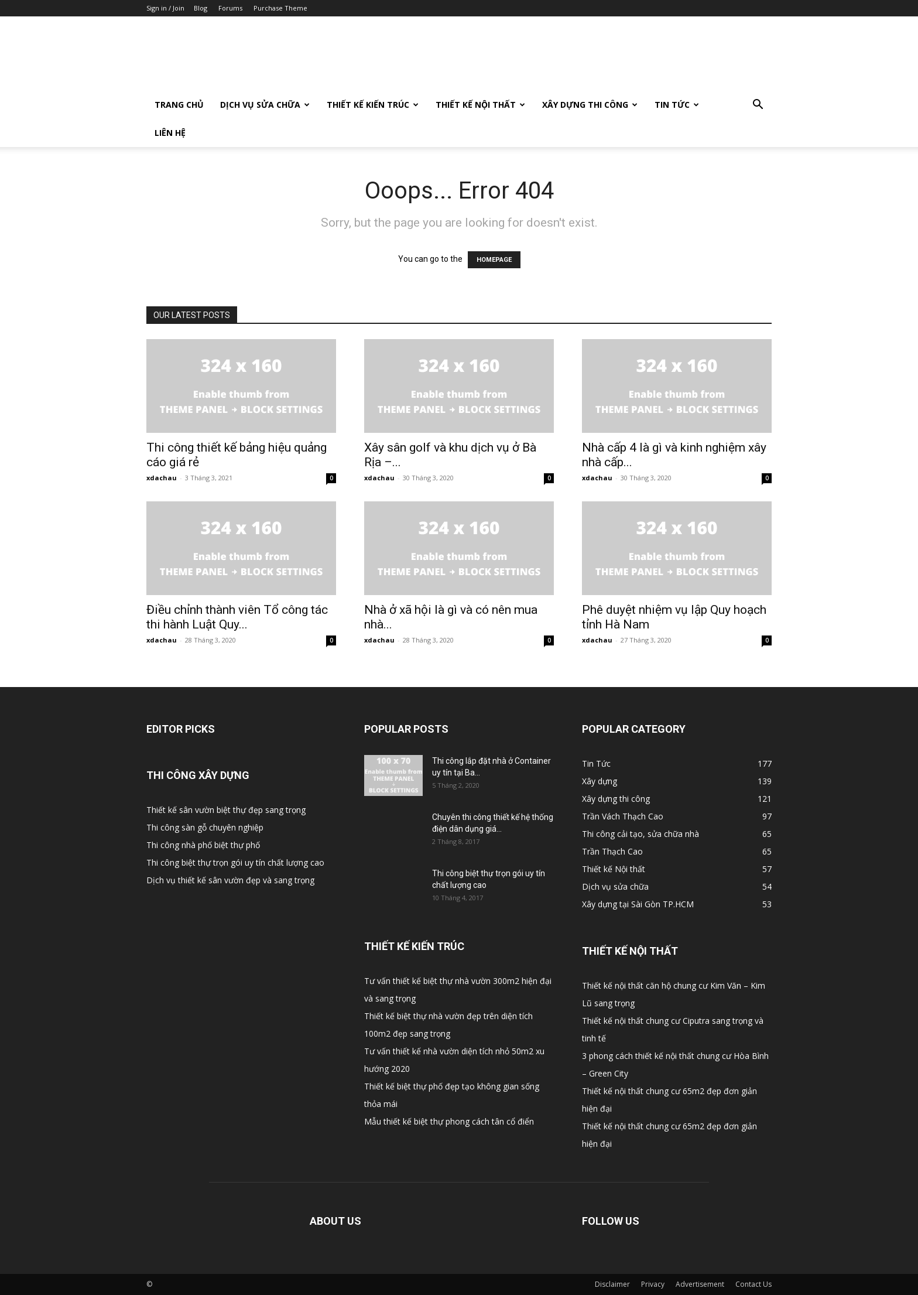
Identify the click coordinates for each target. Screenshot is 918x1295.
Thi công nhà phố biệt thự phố (203, 844)
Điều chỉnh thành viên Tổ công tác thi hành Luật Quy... (237, 617)
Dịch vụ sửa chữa (265, 104)
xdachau (161, 477)
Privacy (652, 1284)
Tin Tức (677, 104)
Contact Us (753, 1284)
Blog (200, 8)
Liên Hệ (170, 132)
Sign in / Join (165, 8)
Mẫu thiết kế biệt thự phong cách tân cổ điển (449, 1121)
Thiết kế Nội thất (480, 104)
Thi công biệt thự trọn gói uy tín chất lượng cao (235, 862)
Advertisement (700, 1284)
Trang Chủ (179, 104)
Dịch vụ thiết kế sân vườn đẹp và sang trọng (230, 880)
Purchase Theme (280, 8)
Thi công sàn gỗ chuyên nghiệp (204, 827)
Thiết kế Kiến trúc (373, 104)
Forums (230, 8)
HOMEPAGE (494, 260)
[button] (758, 105)
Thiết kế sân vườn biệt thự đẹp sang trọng (226, 809)
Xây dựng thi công (590, 104)
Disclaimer (612, 1284)
